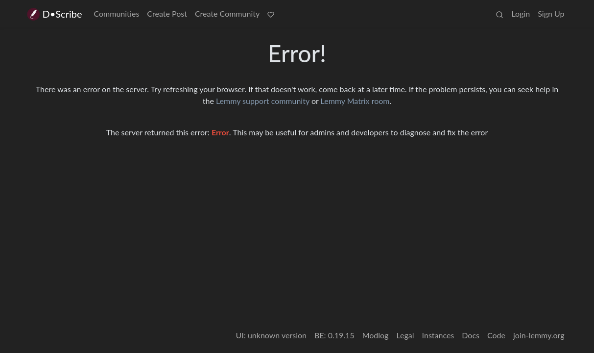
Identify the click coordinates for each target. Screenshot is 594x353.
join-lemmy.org (538, 335)
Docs (470, 335)
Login (520, 13)
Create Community (227, 13)
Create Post (167, 13)
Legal (405, 335)
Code (496, 335)
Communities (117, 13)
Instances (438, 335)
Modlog (375, 335)
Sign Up (551, 13)
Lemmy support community (262, 100)
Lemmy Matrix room (355, 100)
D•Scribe (54, 14)
